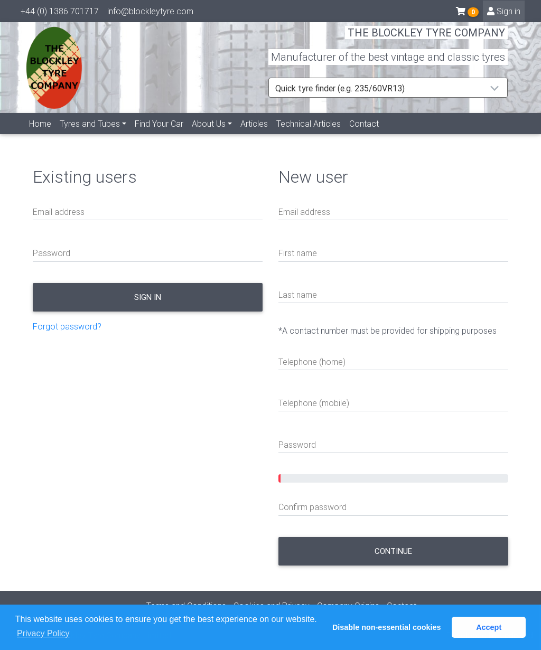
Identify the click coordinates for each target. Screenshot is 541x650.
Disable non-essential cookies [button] (386, 627)
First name (297, 253)
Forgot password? (67, 326)
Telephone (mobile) (313, 403)
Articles (254, 135)
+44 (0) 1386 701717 (60, 13)
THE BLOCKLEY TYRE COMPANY (426, 39)
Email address (59, 211)
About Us (209, 135)
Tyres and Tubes (90, 135)
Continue (393, 551)
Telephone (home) (312, 361)
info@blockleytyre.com (150, 13)
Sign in (503, 13)
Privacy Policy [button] (43, 633)
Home (40, 135)
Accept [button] (488, 627)
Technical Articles (308, 135)
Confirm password (312, 507)
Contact (364, 135)
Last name (297, 294)
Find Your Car (159, 135)
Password (51, 253)
